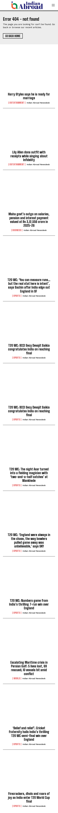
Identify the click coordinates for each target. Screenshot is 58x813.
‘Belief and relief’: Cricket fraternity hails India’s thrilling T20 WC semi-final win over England (29, 733)
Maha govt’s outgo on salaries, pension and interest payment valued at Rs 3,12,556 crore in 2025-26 (28, 219)
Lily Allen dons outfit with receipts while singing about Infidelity (29, 156)
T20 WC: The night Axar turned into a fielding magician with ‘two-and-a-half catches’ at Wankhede (29, 475)
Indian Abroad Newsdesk (38, 103)
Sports (16, 296)
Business (16, 230)
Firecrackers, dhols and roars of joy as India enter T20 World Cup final (29, 797)
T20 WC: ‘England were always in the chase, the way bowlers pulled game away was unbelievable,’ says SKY (29, 540)
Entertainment (16, 103)
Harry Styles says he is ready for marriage (29, 96)
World (17, 678)
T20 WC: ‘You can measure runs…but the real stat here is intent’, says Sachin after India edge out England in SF (28, 285)
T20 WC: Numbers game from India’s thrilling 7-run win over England (29, 604)
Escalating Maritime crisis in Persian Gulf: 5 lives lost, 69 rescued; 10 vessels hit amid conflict (29, 668)
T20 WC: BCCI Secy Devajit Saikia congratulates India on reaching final (29, 349)
